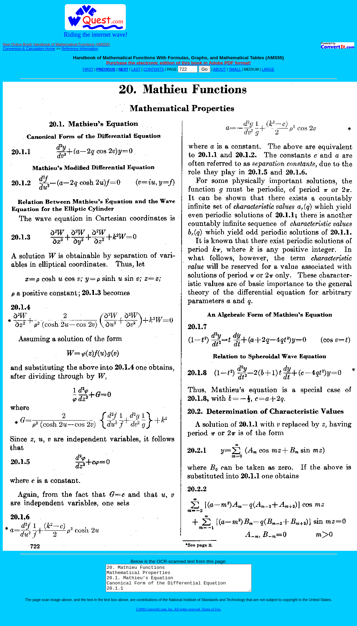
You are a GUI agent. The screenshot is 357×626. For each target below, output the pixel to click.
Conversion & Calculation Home (29, 48)
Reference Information (79, 48)
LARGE (268, 69)
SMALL (235, 69)
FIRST (88, 69)
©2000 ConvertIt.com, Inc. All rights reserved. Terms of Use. (178, 614)
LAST (135, 69)
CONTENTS (153, 69)
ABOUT (219, 69)
